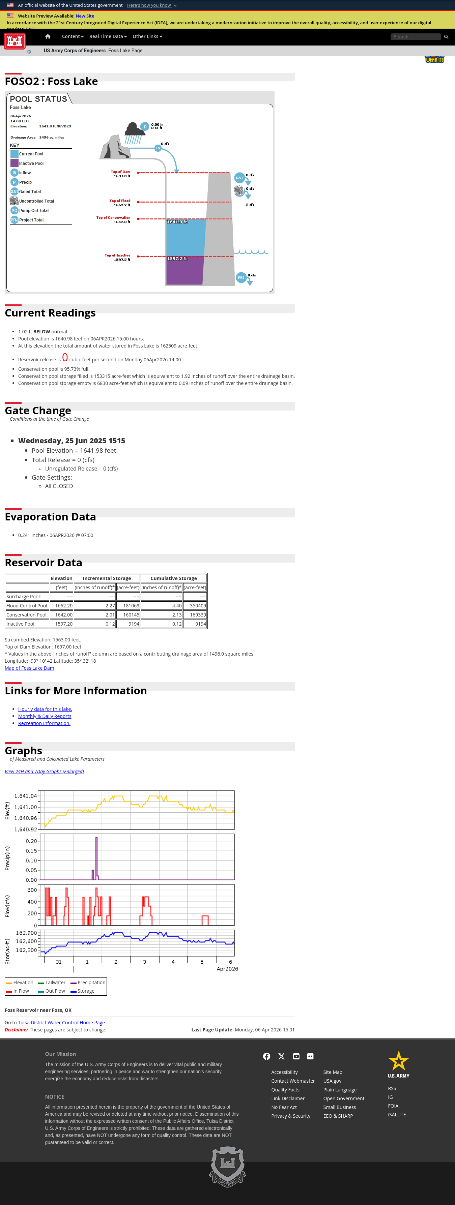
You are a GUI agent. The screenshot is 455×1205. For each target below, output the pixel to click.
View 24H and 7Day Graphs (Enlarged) (44, 771)
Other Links (148, 36)
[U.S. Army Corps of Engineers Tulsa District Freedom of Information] (399, 1106)
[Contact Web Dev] (293, 1081)
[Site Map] (344, 1072)
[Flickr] (310, 1056)
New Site (85, 16)
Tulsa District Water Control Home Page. (62, 1022)
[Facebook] (266, 1056)
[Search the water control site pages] (416, 36)
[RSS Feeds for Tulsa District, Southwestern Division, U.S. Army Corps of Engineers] (399, 1089)
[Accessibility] (293, 1072)
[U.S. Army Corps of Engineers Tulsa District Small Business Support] (344, 1108)
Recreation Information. (44, 723)
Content (73, 36)
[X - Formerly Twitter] (281, 1056)
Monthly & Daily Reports (45, 716)
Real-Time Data (108, 36)
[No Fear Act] (293, 1108)
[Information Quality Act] (293, 1090)
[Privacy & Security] (293, 1116)
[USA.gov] (344, 1081)
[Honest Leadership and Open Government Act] (344, 1099)
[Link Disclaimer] (293, 1099)
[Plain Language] (344, 1090)
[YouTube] (296, 1056)
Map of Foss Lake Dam (29, 668)
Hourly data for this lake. (45, 709)
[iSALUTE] (399, 1115)
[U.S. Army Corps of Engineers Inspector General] (399, 1097)
